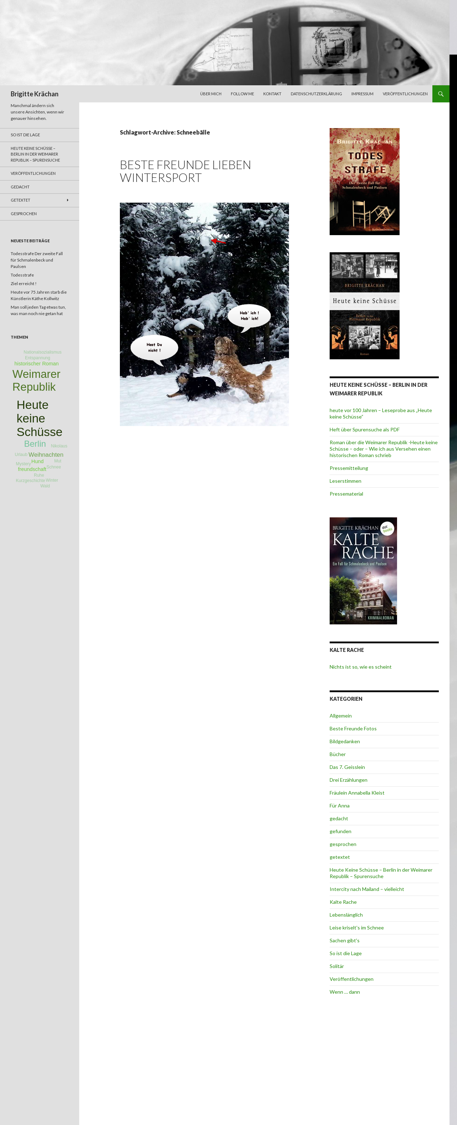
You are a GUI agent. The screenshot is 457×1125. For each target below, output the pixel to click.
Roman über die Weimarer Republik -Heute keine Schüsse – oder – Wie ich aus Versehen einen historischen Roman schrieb (384, 448)
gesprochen (343, 844)
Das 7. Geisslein (347, 767)
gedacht (339, 818)
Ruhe (39, 475)
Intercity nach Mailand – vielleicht (367, 889)
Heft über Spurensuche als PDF (365, 429)
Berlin (35, 444)
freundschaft (32, 469)
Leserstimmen (345, 481)
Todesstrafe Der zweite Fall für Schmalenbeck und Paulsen (37, 260)
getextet (340, 857)
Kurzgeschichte (30, 480)
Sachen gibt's (345, 940)
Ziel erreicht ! (24, 283)
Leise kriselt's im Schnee (357, 927)
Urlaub (21, 454)
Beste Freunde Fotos (353, 728)
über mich (211, 93)
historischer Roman (37, 363)
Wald (45, 485)
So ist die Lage (346, 953)
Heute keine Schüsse (40, 418)
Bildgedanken (345, 741)
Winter (52, 480)
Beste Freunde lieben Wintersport (185, 170)
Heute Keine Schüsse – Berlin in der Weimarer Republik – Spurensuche (381, 873)
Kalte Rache (343, 902)
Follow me (242, 93)
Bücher (338, 754)
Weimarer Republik (36, 380)
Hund (37, 461)
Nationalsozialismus (42, 352)
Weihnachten (46, 454)
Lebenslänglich (346, 915)
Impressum (362, 93)
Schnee (53, 467)
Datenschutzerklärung (316, 93)
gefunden (340, 831)
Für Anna (340, 805)
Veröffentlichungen (405, 93)
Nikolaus (59, 446)
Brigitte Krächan (35, 94)
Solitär (337, 966)
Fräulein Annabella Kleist (357, 793)
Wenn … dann (345, 992)
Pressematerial (346, 494)
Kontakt (272, 93)
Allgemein (341, 716)
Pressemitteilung (349, 468)
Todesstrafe (22, 275)
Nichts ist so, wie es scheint (361, 667)
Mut (57, 460)
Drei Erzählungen (348, 780)
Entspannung (37, 357)
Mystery (23, 463)
